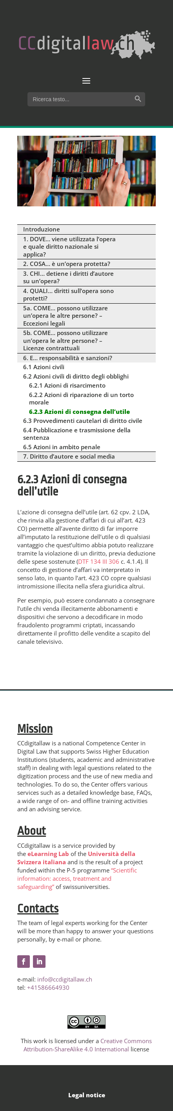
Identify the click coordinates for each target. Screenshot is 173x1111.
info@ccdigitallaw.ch (64, 979)
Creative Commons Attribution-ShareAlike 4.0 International (88, 1045)
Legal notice (86, 1095)
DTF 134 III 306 (98, 561)
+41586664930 (48, 987)
